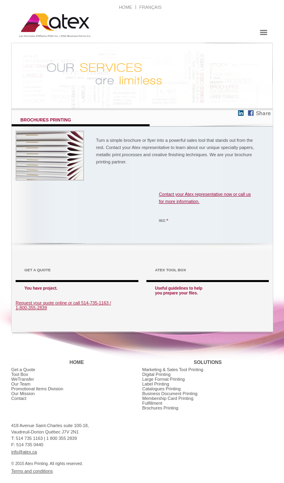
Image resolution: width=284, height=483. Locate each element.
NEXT (162, 220)
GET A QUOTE (37, 270)
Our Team (20, 384)
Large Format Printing (163, 379)
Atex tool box (170, 270)
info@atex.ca (24, 451)
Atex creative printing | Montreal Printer (55, 25)
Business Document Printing (170, 393)
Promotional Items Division (37, 388)
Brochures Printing (160, 407)
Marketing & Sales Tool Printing (173, 369)
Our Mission (23, 393)
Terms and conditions (32, 471)
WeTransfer (22, 379)
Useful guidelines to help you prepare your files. (178, 290)
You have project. (41, 288)
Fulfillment (152, 403)
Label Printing (155, 384)
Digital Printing (156, 374)
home (125, 7)
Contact (18, 398)
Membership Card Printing (168, 398)
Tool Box (19, 374)
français (150, 7)
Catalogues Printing (161, 388)
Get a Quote (23, 369)
